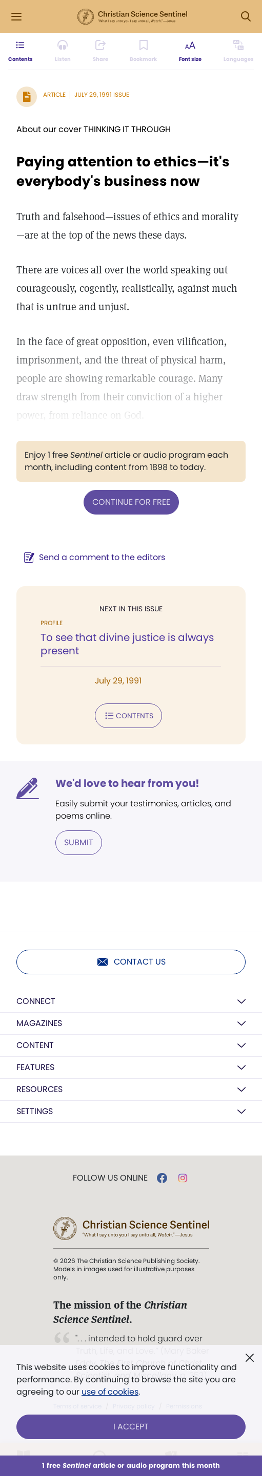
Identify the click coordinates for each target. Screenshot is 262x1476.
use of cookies (110, 1392)
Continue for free (131, 502)
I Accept (131, 1426)
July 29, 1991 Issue (101, 94)
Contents (128, 716)
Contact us (131, 962)
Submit (78, 842)
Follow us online (110, 1178)
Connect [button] (35, 1001)
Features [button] (35, 1067)
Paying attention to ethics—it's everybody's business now (123, 171)
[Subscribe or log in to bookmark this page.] (143, 51)
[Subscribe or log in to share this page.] (100, 51)
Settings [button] (34, 1111)
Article (54, 94)
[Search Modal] (245, 16)
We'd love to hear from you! (127, 783)
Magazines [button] (39, 1023)
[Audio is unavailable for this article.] (63, 51)
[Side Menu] (16, 16)
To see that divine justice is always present (127, 644)
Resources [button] (39, 1089)
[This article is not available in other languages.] (239, 51)
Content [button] (35, 1045)
